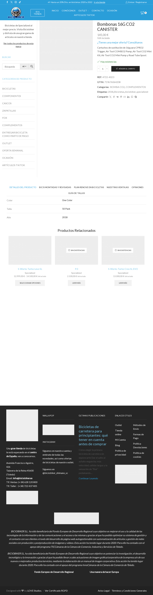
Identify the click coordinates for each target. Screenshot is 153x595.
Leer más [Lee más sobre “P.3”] (76, 283)
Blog (117, 445)
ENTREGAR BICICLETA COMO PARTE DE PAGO (15, 134)
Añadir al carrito (127, 69)
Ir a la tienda (99, 2)
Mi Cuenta (120, 439)
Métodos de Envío (139, 427)
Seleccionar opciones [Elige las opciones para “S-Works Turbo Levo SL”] (30, 283)
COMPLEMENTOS (136, 86)
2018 (110, 91)
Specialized (30, 273)
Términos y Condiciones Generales (129, 590)
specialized (142, 91)
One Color (67, 200)
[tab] (23, 187)
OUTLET (83, 10)
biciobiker (130, 91)
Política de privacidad (120, 452)
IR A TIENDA (38, 12)
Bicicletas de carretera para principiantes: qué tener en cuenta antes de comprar (93, 435)
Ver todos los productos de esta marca (18, 45)
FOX (4, 117)
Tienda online (118, 432)
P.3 (76, 268)
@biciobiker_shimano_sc (55, 472)
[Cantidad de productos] (103, 69)
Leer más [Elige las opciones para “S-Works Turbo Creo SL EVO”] (123, 283)
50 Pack (66, 208)
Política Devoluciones (140, 445)
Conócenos (68, 10)
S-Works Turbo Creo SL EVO (123, 268)
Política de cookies (138, 454)
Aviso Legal (104, 590)
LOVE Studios (34, 590)
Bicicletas (119, 91)
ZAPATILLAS (9, 110)
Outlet (118, 425)
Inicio (55, 10)
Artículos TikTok (84, 15)
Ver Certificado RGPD (56, 590)
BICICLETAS (9, 88)
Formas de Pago (138, 436)
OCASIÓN (112, 10)
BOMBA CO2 (117, 86)
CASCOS (7, 103)
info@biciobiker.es (22, 478)
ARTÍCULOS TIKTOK (13, 165)
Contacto (98, 10)
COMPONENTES (11, 95)
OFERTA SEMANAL (12, 150)
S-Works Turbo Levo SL (30, 268)
